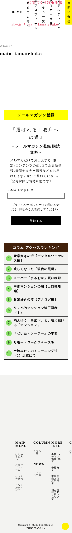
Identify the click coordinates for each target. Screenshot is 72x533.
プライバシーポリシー (27, 204)
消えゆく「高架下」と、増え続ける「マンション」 (39, 323)
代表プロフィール (19, 467)
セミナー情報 (19, 477)
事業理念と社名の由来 (55, 479)
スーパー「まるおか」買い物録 (37, 278)
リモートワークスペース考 (34, 342)
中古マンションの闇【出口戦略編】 (37, 289)
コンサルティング (19, 487)
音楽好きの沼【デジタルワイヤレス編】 (39, 258)
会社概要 (55, 468)
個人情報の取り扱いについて (55, 494)
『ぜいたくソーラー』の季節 (36, 333)
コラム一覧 (43, 12)
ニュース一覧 (37, 473)
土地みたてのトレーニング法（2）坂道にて (36, 353)
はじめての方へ (19, 456)
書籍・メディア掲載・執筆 (56, 457)
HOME (17, 12)
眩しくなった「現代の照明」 (36, 269)
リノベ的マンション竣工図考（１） (36, 310)
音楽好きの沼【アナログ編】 (36, 299)
